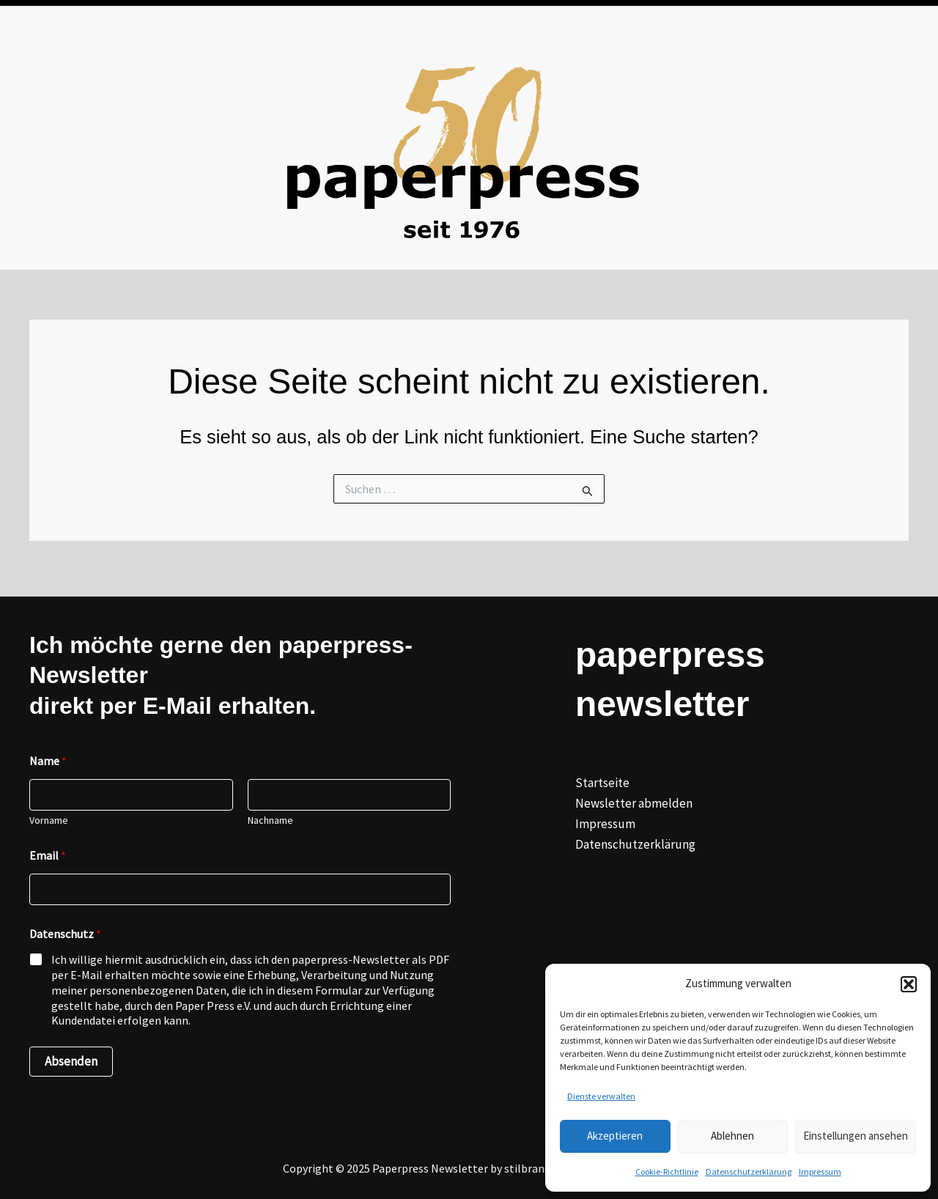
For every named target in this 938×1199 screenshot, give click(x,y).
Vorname (48, 820)
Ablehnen (732, 1136)
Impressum (820, 1171)
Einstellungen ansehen (855, 1136)
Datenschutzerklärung (748, 1171)
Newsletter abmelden (634, 803)
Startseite (602, 783)
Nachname (270, 820)
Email (47, 856)
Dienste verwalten (601, 1096)
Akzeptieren (615, 1136)
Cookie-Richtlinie (666, 1171)
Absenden (71, 1061)
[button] (908, 984)
